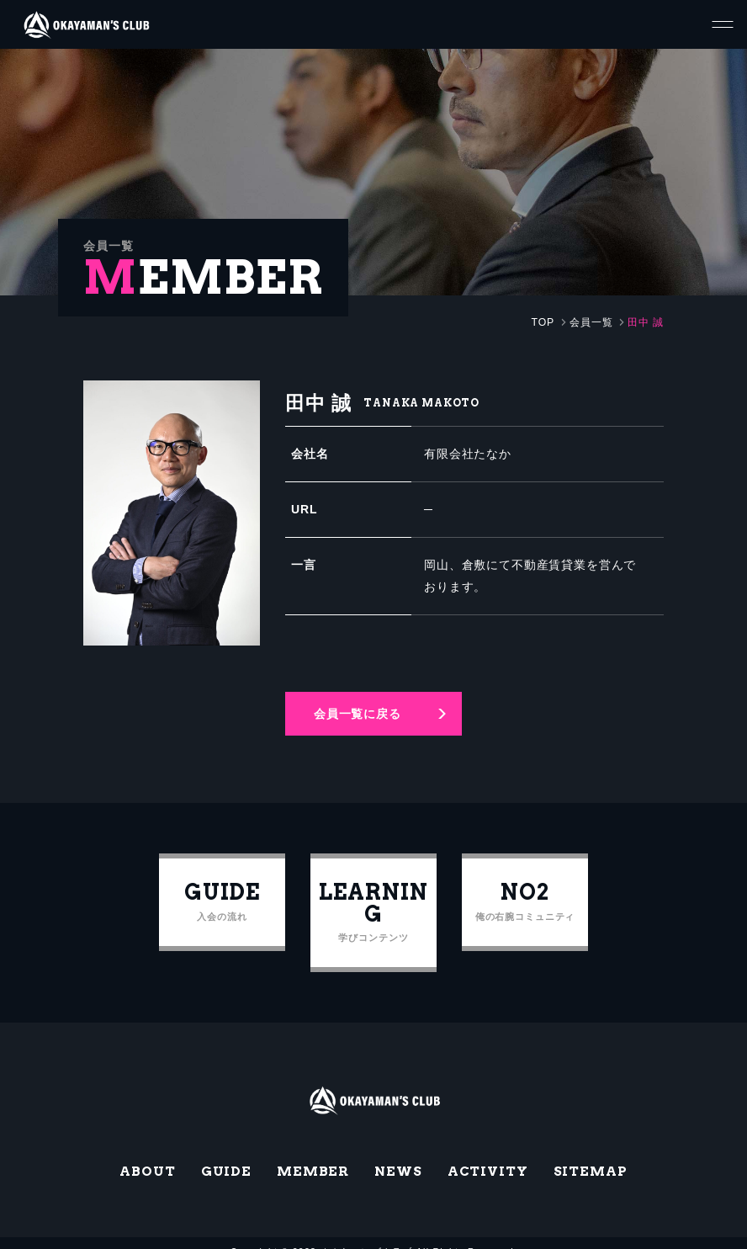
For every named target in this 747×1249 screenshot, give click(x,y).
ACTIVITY (488, 1153)
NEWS (398, 1153)
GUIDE (224, 1153)
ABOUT (146, 1153)
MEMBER (312, 1153)
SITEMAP (591, 1153)
